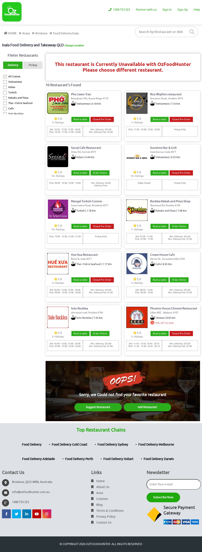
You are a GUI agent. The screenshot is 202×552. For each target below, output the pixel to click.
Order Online (100, 172)
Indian (11, 87)
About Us (100, 487)
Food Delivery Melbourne (156, 445)
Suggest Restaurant (98, 407)
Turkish (12, 92)
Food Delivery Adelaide (38, 459)
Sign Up (183, 10)
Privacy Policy (103, 517)
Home (98, 481)
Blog (97, 505)
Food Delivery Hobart (118, 459)
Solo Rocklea (15, 113)
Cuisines (99, 499)
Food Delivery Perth (79, 459)
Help (197, 10)
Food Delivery (31, 445)
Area (97, 493)
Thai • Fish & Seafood (20, 103)
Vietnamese (15, 81)
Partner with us (146, 10)
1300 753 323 (119, 10)
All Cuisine (14, 76)
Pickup (33, 65)
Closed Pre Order (102, 119)
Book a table (80, 119)
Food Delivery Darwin (159, 459)
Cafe (11, 108)
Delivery (13, 65)
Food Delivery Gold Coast (69, 445)
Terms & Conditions (107, 511)
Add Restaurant (147, 407)
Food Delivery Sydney (112, 445)
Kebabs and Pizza (18, 97)
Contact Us (101, 523)
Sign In (167, 10)
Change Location (74, 45)
